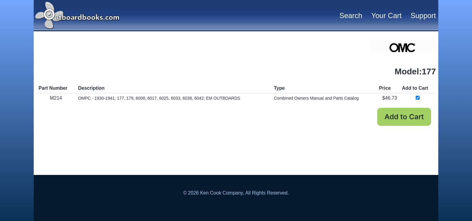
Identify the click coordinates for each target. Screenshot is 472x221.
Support (423, 15)
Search (350, 15)
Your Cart (386, 15)
